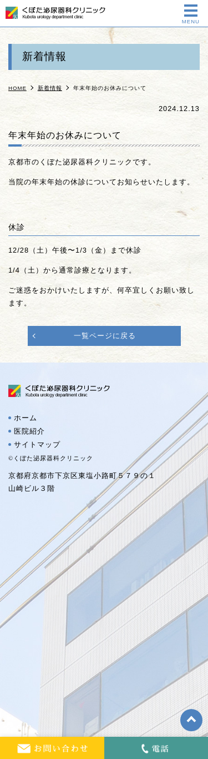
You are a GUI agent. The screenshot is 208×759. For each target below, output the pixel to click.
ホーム (25, 418)
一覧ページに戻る (105, 335)
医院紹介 (29, 431)
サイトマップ (37, 445)
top (191, 720)
